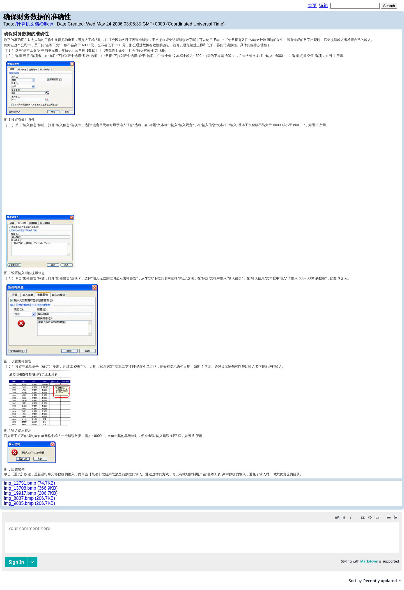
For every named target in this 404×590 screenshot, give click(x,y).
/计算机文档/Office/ (34, 24)
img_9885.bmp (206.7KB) (29, 503)
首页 (312, 5)
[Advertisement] (202, 169)
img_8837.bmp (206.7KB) (29, 498)
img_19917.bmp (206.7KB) (31, 493)
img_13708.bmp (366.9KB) (31, 488)
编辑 (323, 5)
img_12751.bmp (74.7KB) (29, 483)
